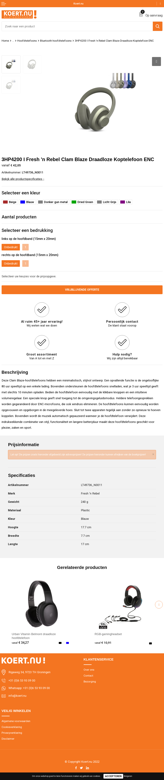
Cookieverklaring (12, 727)
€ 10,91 (103, 643)
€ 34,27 (20, 643)
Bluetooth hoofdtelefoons (56, 40)
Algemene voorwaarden (16, 721)
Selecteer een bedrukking (27, 230)
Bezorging (90, 681)
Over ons (89, 669)
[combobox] (77, 26)
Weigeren (128, 776)
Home (5, 40)
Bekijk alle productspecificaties (23, 179)
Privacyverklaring (12, 733)
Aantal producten (19, 217)
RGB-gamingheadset (108, 634)
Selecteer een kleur (21, 193)
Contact (88, 675)
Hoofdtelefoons (27, 40)
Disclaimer (8, 739)
